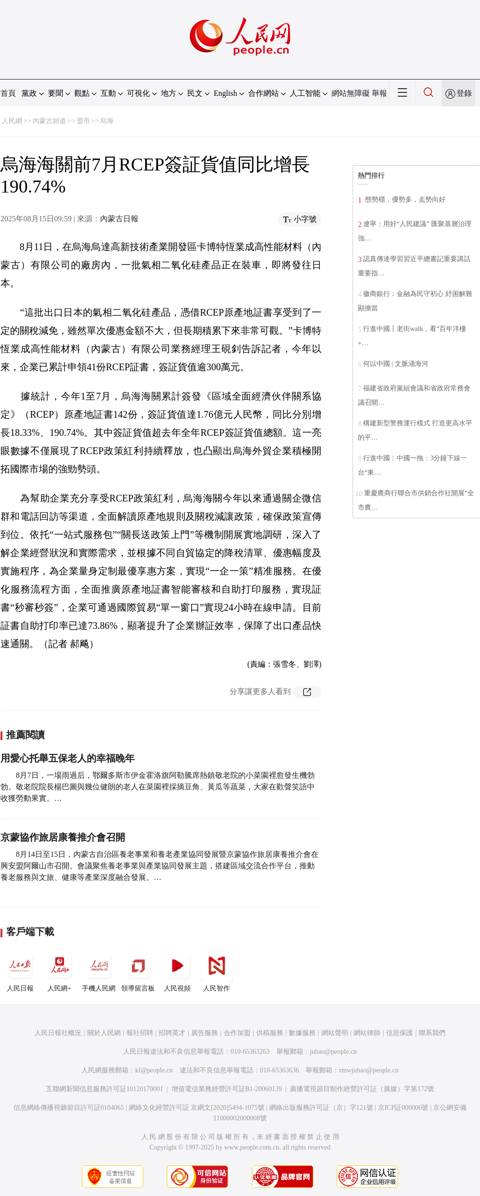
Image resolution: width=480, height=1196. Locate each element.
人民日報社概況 (57, 1033)
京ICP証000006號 (403, 1107)
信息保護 (399, 1033)
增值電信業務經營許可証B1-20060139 (226, 1089)
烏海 (107, 121)
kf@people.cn (154, 1070)
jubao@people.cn (333, 1051)
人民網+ (59, 970)
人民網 (12, 121)
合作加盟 (237, 1033)
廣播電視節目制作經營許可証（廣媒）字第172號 (362, 1089)
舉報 (379, 93)
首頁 (8, 93)
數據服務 (302, 1033)
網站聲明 (334, 1033)
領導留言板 (138, 970)
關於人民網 (104, 1033)
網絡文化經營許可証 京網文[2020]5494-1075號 (197, 1107)
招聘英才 (172, 1033)
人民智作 (216, 970)
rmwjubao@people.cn (369, 1070)
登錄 (464, 93)
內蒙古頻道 (49, 121)
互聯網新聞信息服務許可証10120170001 (104, 1089)
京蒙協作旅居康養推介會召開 (62, 837)
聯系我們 (432, 1033)
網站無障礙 (350, 93)
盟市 (83, 121)
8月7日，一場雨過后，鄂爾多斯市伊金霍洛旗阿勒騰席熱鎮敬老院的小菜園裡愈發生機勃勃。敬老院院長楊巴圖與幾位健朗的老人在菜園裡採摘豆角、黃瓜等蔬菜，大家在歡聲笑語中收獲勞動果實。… (157, 786)
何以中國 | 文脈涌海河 (395, 363)
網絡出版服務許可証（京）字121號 (321, 1107)
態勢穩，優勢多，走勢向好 (404, 199)
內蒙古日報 (119, 219)
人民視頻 (177, 970)
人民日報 (20, 970)
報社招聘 (139, 1033)
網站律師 (367, 1033)
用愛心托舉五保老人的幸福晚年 (67, 758)
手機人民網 (98, 970)
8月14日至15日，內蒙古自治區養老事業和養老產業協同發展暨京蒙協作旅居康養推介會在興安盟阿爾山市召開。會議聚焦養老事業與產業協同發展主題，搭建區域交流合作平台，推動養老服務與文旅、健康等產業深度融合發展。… (159, 865)
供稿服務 (269, 1033)
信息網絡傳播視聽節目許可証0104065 (68, 1107)
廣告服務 (204, 1033)
